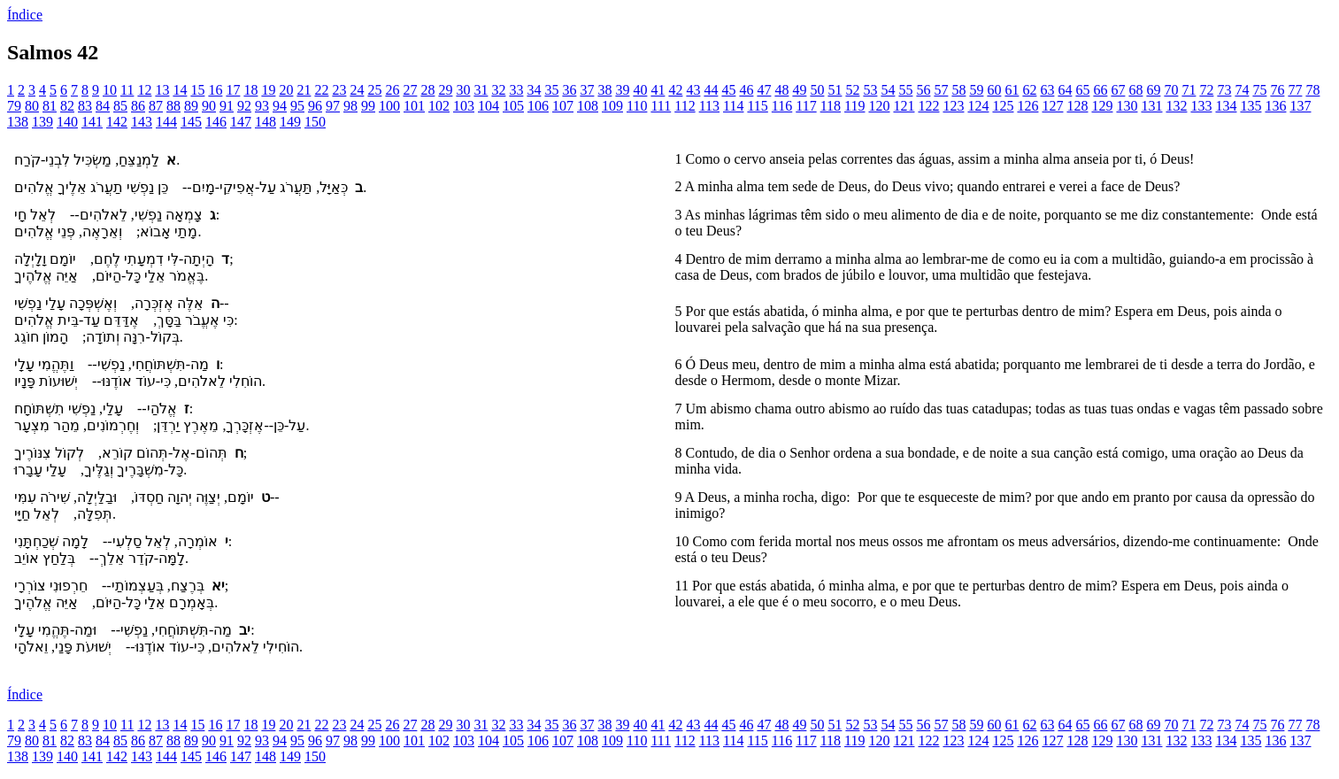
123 (953, 105)
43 (693, 89)
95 (297, 105)
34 (534, 89)
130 (1126, 105)
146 (216, 121)
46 (746, 89)
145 (191, 121)
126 (1027, 105)
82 (67, 105)
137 (1300, 105)
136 (1275, 105)
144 (166, 121)
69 (1153, 89)
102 (439, 105)
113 (709, 105)
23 (339, 89)
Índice (24, 14)
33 (516, 89)
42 (675, 89)
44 (711, 89)
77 (1295, 89)
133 (1201, 105)
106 (538, 105)
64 (1065, 89)
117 (806, 105)
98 (350, 105)
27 (410, 89)
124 (978, 105)
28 (427, 89)
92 (244, 105)
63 (1047, 89)
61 (1011, 89)
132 (1176, 105)
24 (357, 89)
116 (782, 105)
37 (587, 89)
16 (215, 89)
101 (414, 105)
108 (587, 105)
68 (1135, 89)
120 (878, 105)
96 (315, 105)
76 (1277, 89)
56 (923, 89)
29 (445, 89)
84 (103, 105)
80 (32, 105)
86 (138, 105)
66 (1100, 89)
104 (488, 105)
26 (392, 89)
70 (1171, 89)
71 (1188, 89)
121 (903, 105)
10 (110, 89)
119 (854, 105)
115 (757, 105)
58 (958, 89)
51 (834, 89)
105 (513, 105)
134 (1225, 105)
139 (42, 121)
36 (569, 89)
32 (498, 89)
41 (657, 89)
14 (180, 89)
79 (14, 105)
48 (781, 89)
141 (92, 121)
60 (994, 89)
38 (604, 89)
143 (141, 121)
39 (622, 89)
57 (941, 89)
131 (1151, 105)
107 (562, 105)
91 (226, 105)
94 (280, 105)
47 (764, 89)
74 (1242, 89)
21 (303, 89)
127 (1052, 105)
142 (116, 121)
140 (67, 121)
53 (870, 89)
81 (49, 105)
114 (733, 105)
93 (262, 105)
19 (268, 89)
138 (17, 121)
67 (1118, 89)
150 (315, 121)
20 (286, 89)
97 (333, 105)
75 (1259, 89)
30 (463, 89)
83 (85, 105)
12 (144, 89)
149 (290, 121)
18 (250, 89)
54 (888, 89)
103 (463, 105)
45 (728, 89)
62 (1029, 89)
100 (389, 105)
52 (852, 89)
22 (321, 89)
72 (1206, 89)
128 (1077, 105)
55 (905, 89)
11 (127, 89)
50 (817, 89)
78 (1312, 89)
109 (612, 105)
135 (1250, 105)
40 (640, 89)
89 (191, 105)
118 (830, 105)
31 (480, 89)
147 (240, 121)
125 (1002, 105)
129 (1101, 105)
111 (660, 105)
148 (265, 121)
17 (233, 89)
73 (1224, 89)
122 (928, 105)
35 (551, 89)
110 (637, 105)
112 (684, 105)
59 (976, 89)
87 (156, 105)
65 (1082, 89)
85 (120, 105)
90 (209, 105)
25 (374, 89)
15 (197, 89)
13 (162, 89)
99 (368, 105)
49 (799, 89)
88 (173, 105)
